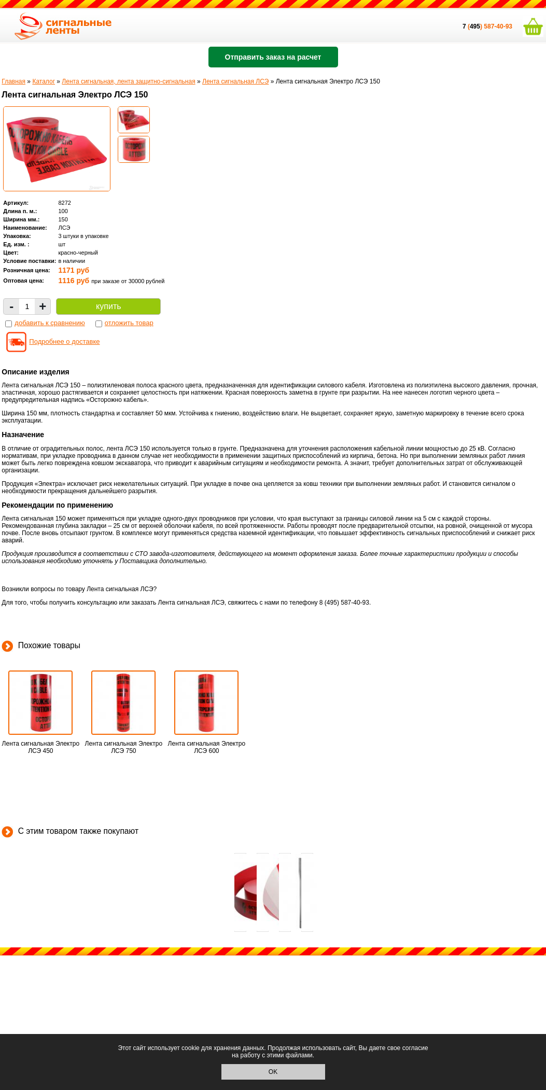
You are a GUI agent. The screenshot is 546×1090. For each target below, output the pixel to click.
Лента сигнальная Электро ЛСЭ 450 (40, 747)
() (473, 26)
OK (273, 1071)
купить (108, 306)
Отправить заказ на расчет (273, 57)
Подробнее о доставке (64, 341)
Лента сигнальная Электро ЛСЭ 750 (123, 747)
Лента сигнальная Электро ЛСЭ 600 (206, 747)
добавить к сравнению (50, 323)
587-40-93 (498, 26)
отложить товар (129, 323)
